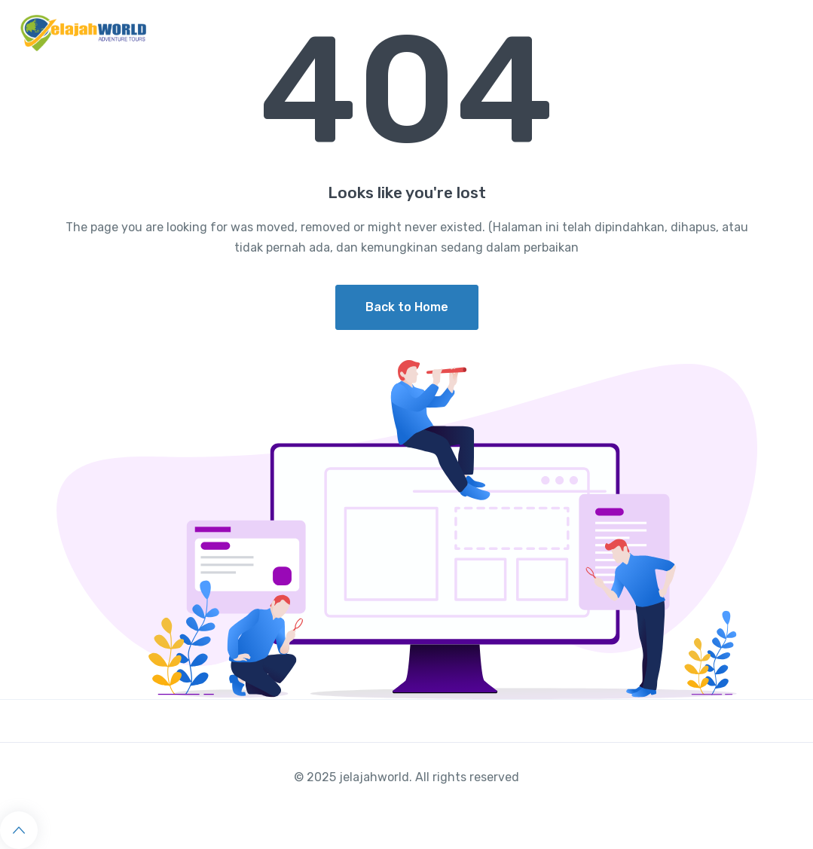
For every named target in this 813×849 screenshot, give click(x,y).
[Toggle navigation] (788, 33)
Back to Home (406, 307)
